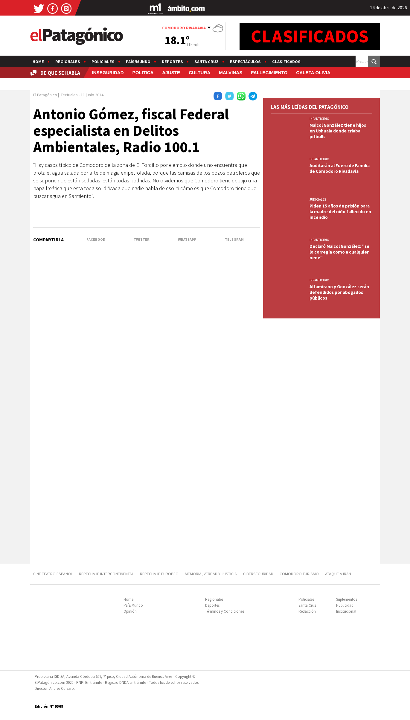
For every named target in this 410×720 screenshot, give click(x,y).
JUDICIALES (318, 199)
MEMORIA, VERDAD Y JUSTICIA (211, 573)
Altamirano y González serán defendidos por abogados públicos (339, 292)
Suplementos (346, 599)
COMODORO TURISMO (299, 573)
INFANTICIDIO (319, 119)
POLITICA (143, 72)
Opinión (130, 611)
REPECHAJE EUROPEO (159, 573)
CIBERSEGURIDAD (258, 573)
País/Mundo (138, 61)
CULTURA (199, 72)
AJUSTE (171, 72)
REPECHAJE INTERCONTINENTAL (106, 573)
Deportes (172, 61)
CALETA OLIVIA (313, 72)
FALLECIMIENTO (269, 72)
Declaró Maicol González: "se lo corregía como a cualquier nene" (339, 251)
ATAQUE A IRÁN (338, 573)
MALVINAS (230, 72)
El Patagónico (45, 94)
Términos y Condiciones (224, 611)
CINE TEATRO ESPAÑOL (53, 573)
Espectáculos (245, 61)
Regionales (67, 61)
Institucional (346, 611)
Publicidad (344, 605)
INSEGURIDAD (108, 72)
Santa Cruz (206, 61)
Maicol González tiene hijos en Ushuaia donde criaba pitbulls (338, 130)
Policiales (103, 61)
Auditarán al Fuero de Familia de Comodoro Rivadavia (340, 168)
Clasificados (286, 61)
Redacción (307, 611)
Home (38, 61)
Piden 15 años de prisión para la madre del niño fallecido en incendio (340, 211)
